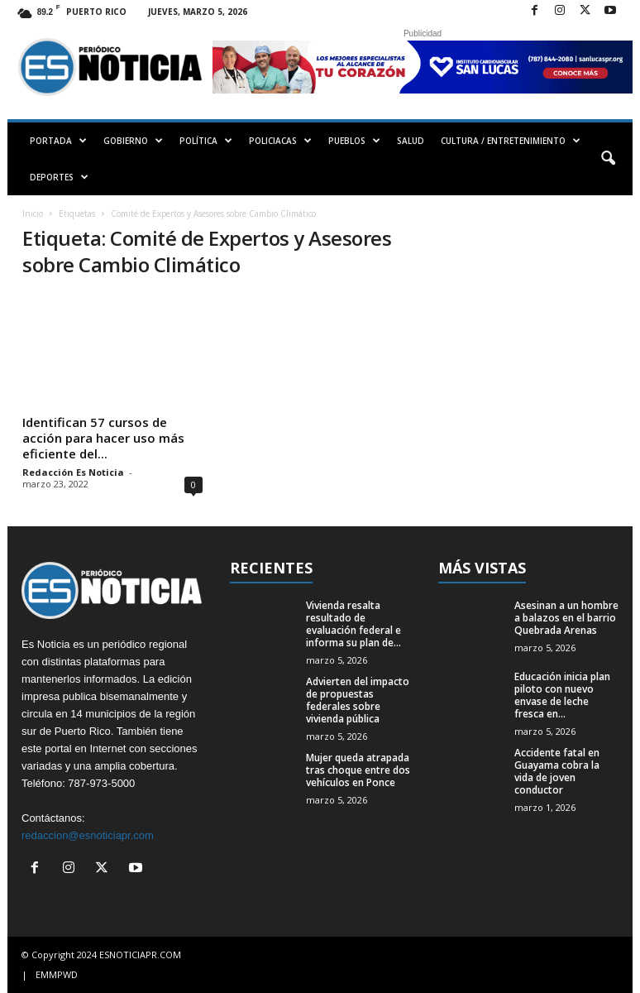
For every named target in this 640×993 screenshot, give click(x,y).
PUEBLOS (354, 140)
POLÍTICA (205, 140)
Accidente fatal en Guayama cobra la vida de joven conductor (556, 771)
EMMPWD (57, 974)
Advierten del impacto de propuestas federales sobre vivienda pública (357, 700)
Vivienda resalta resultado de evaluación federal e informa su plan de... (353, 624)
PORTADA (58, 140)
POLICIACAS (280, 140)
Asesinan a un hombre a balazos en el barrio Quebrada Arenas (566, 617)
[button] (608, 159)
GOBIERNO (133, 140)
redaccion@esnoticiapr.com (87, 835)
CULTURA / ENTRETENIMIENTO (510, 140)
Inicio (32, 213)
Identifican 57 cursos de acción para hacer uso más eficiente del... (103, 438)
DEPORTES (59, 177)
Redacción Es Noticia (73, 472)
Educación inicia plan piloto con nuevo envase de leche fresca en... (562, 695)
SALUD (410, 140)
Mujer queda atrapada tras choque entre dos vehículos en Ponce (358, 770)
